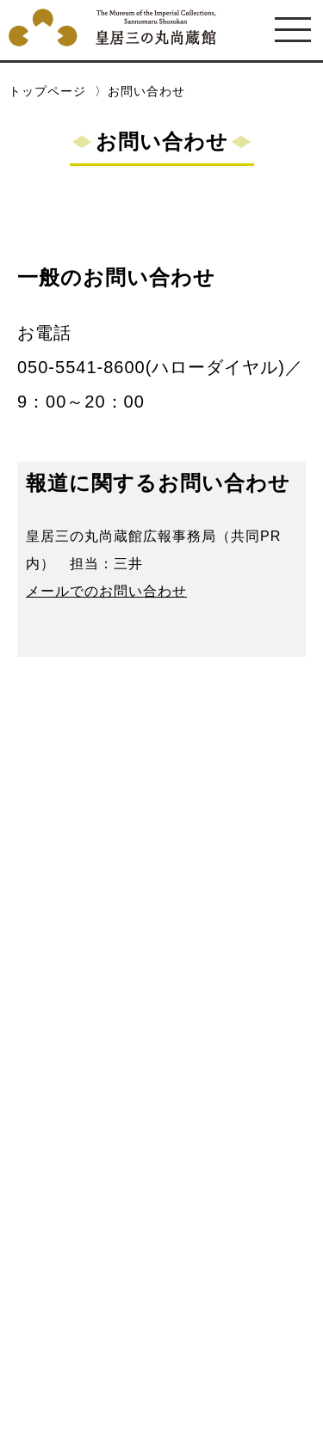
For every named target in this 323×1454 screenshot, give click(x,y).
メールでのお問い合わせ (106, 590)
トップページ (47, 91)
